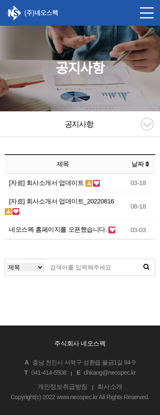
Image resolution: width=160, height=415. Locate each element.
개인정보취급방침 (62, 386)
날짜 (140, 163)
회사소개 (109, 386)
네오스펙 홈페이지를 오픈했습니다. (58, 229)
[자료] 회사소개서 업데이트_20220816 (61, 201)
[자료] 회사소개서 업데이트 (47, 182)
